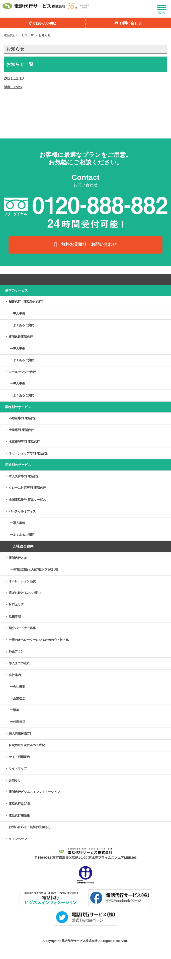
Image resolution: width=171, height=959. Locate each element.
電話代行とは (18, 558)
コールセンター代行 (22, 372)
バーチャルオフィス (22, 511)
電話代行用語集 (19, 815)
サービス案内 (23, 279)
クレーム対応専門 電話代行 (27, 488)
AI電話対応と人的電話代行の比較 (35, 569)
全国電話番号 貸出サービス (27, 499)
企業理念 (19, 698)
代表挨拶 (19, 722)
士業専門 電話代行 (21, 430)
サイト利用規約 (19, 757)
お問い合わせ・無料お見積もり (30, 827)
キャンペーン (18, 839)
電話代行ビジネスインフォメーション (34, 792)
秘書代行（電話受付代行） (27, 301)
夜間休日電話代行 (21, 337)
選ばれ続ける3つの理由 (25, 593)
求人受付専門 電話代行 (24, 476)
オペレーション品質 (22, 581)
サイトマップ (18, 768)
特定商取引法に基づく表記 (27, 745)
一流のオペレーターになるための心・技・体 (39, 640)
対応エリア (16, 604)
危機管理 (15, 616)
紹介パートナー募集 (22, 628)
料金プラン (16, 651)
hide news (13, 87)
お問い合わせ (128, 23)
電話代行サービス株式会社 (79, 941)
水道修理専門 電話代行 (24, 441)
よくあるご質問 (23, 325)
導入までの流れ (19, 663)
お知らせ (15, 780)
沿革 (16, 710)
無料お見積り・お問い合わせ (85, 245)
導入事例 (19, 313)
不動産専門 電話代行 (23, 418)
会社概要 (19, 686)
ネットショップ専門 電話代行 (29, 453)
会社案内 (15, 675)
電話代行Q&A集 (20, 803)
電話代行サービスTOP (19, 35)
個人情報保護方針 (21, 733)
